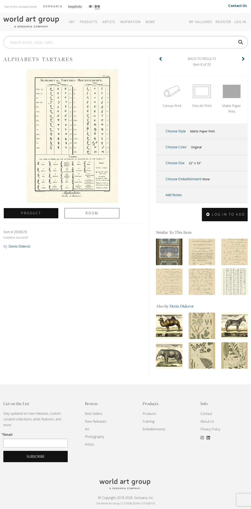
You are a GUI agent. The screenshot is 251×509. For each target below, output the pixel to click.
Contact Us (237, 5)
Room (91, 213)
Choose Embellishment (188, 179)
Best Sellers (93, 413)
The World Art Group (31, 22)
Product (31, 213)
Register (223, 22)
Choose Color (183, 147)
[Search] (125, 42)
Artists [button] (108, 22)
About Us (207, 421)
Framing (148, 421)
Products (149, 413)
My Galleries (200, 22)
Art (87, 429)
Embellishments (154, 429)
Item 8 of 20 (202, 61)
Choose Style (190, 131)
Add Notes (174, 195)
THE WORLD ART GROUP (125, 484)
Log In (240, 22)
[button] (130, 21)
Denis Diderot (181, 306)
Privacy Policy (210, 429)
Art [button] (72, 22)
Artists (89, 444)
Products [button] (88, 22)
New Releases (95, 421)
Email (8, 434)
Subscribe (36, 456)
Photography (94, 436)
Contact (206, 413)
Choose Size (183, 163)
